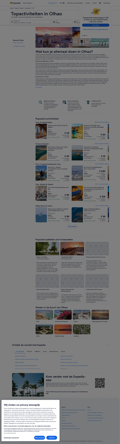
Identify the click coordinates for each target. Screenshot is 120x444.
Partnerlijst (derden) (10, 433)
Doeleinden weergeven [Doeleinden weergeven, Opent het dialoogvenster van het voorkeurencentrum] (11, 437)
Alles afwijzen (39, 437)
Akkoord (51, 437)
